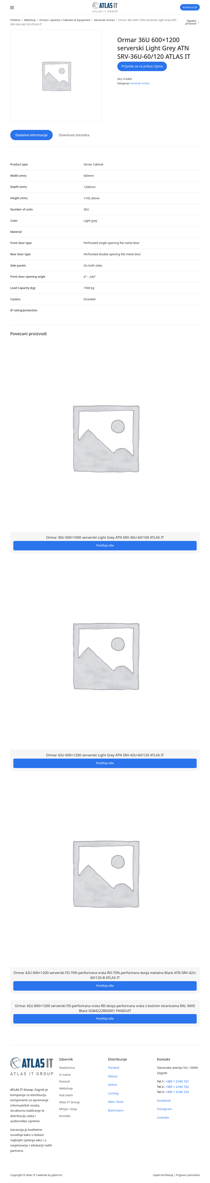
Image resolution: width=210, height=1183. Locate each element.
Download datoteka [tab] (74, 135)
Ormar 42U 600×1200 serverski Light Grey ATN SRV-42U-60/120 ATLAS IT (105, 754)
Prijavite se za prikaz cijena (142, 66)
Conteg (113, 1093)
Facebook (164, 1100)
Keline (112, 1084)
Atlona (113, 1076)
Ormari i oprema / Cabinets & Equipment (64, 20)
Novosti (64, 1081)
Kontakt (65, 1115)
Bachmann (116, 1110)
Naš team (66, 1095)
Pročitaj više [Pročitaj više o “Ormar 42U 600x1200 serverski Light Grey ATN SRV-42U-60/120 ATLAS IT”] (105, 763)
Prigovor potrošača (188, 1175)
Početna (15, 20)
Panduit (113, 1067)
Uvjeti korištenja (163, 1175)
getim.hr (57, 1175)
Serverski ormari (104, 20)
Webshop (30, 20)
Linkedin (163, 1117)
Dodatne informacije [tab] (31, 135)
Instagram (164, 1109)
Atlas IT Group (69, 1102)
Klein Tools (115, 1101)
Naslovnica (67, 1067)
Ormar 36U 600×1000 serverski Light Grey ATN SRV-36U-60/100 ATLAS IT (105, 537)
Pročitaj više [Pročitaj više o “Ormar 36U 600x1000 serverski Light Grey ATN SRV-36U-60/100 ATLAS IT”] (105, 545)
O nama (65, 1074)
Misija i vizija (68, 1109)
